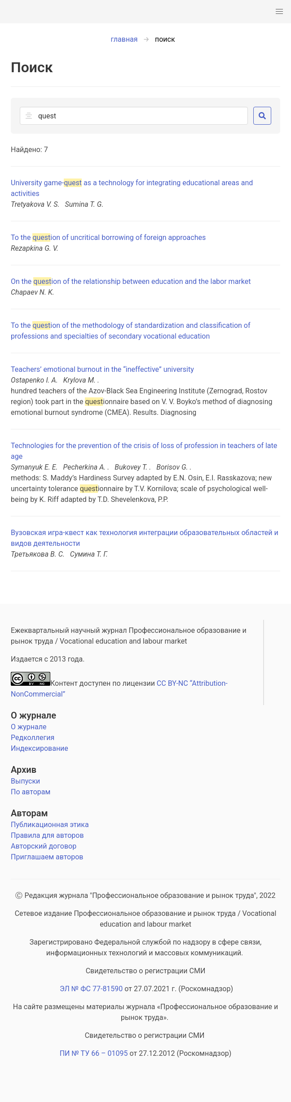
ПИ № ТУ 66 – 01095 (94, 1053)
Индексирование (39, 748)
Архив (23, 769)
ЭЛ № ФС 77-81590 (91, 988)
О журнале (33, 715)
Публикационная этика (50, 824)
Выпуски (25, 781)
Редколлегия (32, 737)
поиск (165, 39)
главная (123, 39)
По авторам (30, 792)
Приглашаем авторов (47, 857)
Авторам (29, 813)
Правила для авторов (47, 835)
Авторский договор (43, 846)
